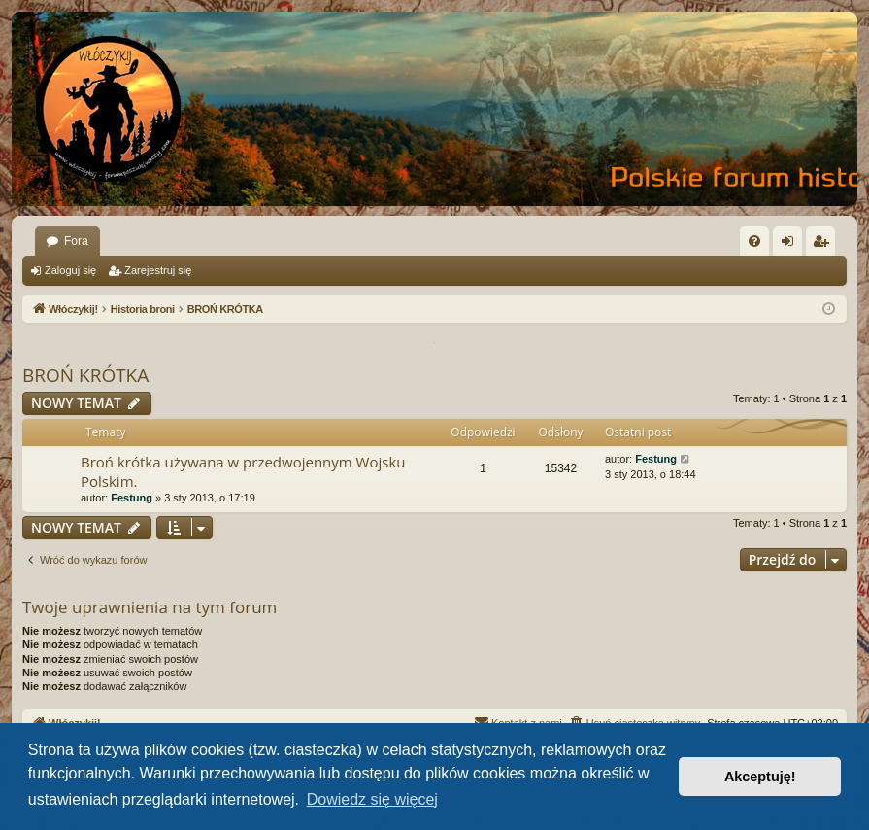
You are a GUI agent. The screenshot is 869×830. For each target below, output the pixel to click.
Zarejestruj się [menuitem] (824, 245)
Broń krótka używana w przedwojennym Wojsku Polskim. (243, 471)
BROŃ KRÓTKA (85, 375)
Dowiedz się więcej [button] (372, 799)
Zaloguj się (70, 270)
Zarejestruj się (157, 270)
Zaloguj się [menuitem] (792, 245)
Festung (131, 497)
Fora (76, 241)
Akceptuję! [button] (760, 776)
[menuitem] (754, 241)
